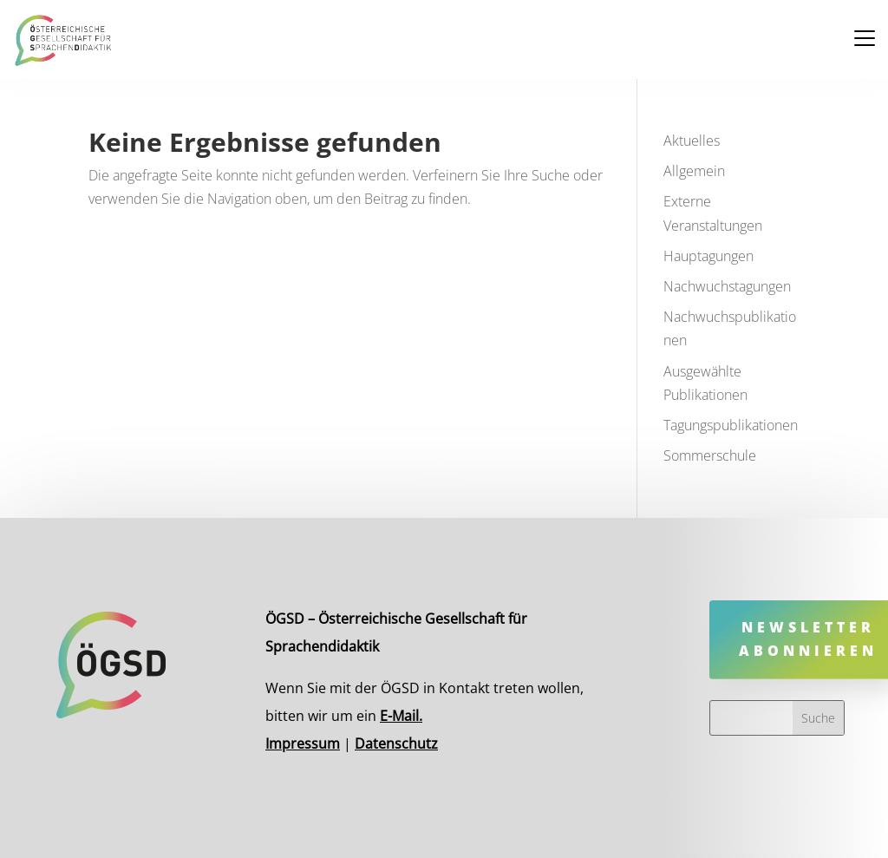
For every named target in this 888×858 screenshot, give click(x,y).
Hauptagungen (708, 255)
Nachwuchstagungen (727, 286)
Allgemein (694, 170)
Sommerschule (709, 455)
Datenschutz (400, 739)
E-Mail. (404, 713)
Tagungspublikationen (730, 425)
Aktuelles (691, 140)
